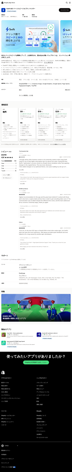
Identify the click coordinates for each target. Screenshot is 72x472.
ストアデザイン (5, 395)
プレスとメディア (42, 425)
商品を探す (4, 385)
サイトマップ (5, 463)
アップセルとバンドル (43, 392)
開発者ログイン (5, 450)
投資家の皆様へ (41, 422)
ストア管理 (4, 401)
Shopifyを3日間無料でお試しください (36, 362)
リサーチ (3, 425)
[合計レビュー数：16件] (15, 170)
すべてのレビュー (7, 178)
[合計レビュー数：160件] (15, 161)
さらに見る (21, 169)
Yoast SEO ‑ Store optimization (15, 333)
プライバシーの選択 (7, 467)
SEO (20, 90)
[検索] (67, 3)
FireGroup (34, 16)
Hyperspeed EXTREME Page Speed (16, 341)
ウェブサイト (23, 275)
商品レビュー (40, 389)
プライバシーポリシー (25, 265)
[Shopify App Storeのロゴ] (8, 3)
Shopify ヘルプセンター (8, 415)
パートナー (40, 428)
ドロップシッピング (42, 382)
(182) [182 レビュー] (26, 16)
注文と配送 (4, 392)
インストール (65, 10)
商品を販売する (5, 389)
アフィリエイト (41, 431)
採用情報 (39, 418)
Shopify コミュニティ (7, 422)
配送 (38, 401)
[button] (18, 335)
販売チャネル (5, 382)
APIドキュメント (6, 418)
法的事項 (39, 434)
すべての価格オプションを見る (58, 144)
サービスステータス (42, 437)
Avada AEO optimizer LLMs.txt (49, 333)
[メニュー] (70, 3)
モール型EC (40, 385)
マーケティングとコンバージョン (10, 398)
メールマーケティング (43, 395)
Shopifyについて (41, 415)
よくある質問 (23, 267)
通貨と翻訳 (40, 404)
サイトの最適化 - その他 (26, 95)
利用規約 (3, 454)
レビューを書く (6, 175)
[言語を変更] (11, 445)
